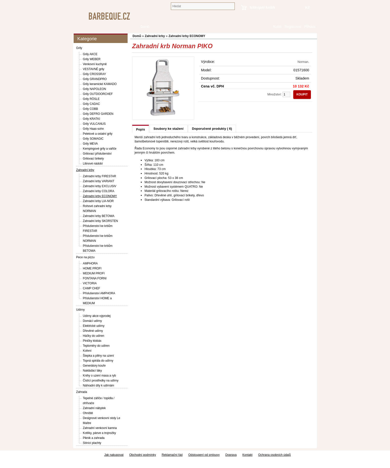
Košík (277, 27)
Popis (140, 129)
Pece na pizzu (85, 257)
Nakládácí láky (92, 370)
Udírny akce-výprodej (96, 316)
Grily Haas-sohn (93, 128)
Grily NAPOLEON (94, 89)
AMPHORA (90, 263)
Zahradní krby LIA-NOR (98, 201)
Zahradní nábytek (94, 408)
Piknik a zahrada (93, 438)
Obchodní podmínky (142, 455)
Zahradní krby (85, 170)
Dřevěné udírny (93, 331)
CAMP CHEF (91, 288)
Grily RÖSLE (91, 99)
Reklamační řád (172, 455)
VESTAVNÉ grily (93, 69)
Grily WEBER (91, 59)
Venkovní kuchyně (95, 64)
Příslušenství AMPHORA (99, 293)
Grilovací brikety (93, 158)
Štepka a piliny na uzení (98, 355)
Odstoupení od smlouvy (204, 455)
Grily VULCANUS (94, 124)
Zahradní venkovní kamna (100, 428)
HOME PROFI (92, 268)
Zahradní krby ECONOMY (100, 196)
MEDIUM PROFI (93, 273)
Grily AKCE (90, 54)
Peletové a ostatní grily (97, 133)
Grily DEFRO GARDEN (98, 114)
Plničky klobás (92, 340)
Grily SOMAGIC (93, 138)
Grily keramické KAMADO (100, 84)
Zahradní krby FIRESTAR (99, 176)
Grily (79, 48)
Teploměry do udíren (96, 345)
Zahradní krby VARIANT (98, 181)
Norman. (303, 62)
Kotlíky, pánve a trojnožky (99, 433)
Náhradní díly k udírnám (98, 385)
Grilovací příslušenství (97, 153)
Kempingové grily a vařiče (99, 148)
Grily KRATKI (91, 119)
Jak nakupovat (113, 455)
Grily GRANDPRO (95, 79)
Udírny (80, 309)
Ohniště (88, 413)
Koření (87, 350)
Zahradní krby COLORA (98, 191)
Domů (269, 27)
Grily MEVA (90, 143)
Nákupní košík (262, 7)
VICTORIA (90, 283)
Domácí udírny (92, 321)
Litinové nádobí (93, 163)
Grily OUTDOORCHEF (98, 94)
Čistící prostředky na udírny (100, 380)
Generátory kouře (94, 365)
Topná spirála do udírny (98, 360)
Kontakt (247, 455)
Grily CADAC (91, 104)
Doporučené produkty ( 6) (212, 128)
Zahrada (81, 392)
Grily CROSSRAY (94, 74)
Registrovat (293, 27)
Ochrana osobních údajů (274, 455)
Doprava (231, 455)
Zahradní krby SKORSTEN (100, 221)
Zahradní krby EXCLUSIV (99, 186)
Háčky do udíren (93, 336)
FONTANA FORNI (94, 278)
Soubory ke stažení (168, 128)
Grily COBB (90, 109)
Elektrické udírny (93, 326)
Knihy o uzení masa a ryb (99, 375)
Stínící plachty (92, 443)
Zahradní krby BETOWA (98, 216)
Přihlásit (309, 27)
